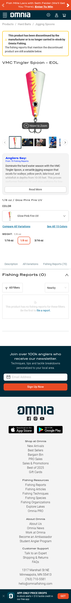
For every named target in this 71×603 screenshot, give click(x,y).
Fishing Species (35, 498)
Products (8, 24)
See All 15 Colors (57, 226)
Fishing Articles (35, 489)
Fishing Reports (35, 485)
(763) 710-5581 (35, 579)
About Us (35, 524)
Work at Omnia (35, 532)
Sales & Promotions (36, 463)
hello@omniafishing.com (35, 583)
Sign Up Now (35, 386)
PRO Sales (35, 459)
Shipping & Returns (35, 557)
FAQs (35, 562)
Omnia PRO (35, 511)
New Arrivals (35, 446)
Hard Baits (24, 24)
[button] (35, 275)
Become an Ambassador (35, 537)
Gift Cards (35, 472)
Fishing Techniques (35, 493)
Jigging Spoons (45, 24)
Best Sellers (35, 450)
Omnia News (35, 528)
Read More (35, 189)
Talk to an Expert (35, 553)
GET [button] (63, 596)
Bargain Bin (35, 454)
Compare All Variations (16, 226)
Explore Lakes (35, 506)
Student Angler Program (35, 541)
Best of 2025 (35, 467)
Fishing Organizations (35, 502)
